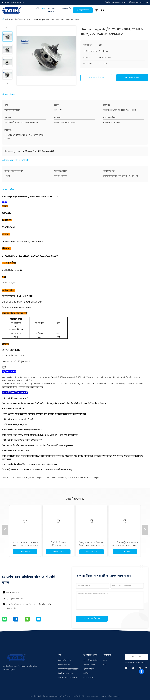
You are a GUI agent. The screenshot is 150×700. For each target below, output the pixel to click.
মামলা (105, 660)
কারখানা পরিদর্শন (89, 665)
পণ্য (43, 8)
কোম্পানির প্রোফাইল (90, 660)
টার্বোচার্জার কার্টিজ (22, 19)
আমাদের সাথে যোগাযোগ (88, 678)
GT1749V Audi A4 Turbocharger (55, 477)
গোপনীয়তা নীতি (36, 696)
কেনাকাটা (66, 8)
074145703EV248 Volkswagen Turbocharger (24, 477)
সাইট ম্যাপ (87, 673)
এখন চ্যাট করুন (83, 10)
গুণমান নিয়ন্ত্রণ (88, 669)
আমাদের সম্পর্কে (51, 10)
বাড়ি (37, 8)
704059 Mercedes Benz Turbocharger (84, 477)
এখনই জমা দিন (92, 618)
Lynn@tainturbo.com (14, 598)
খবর (104, 665)
